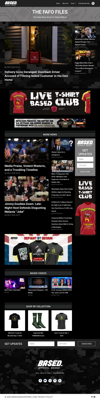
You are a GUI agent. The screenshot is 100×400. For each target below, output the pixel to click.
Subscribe (85, 172)
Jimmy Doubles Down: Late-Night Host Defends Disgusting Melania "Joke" (25, 207)
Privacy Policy (45, 397)
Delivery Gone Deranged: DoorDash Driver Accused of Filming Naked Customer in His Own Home (36, 75)
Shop (73, 3)
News (58, 3)
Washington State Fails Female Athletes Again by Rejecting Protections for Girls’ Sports (62, 192)
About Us (65, 3)
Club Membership (84, 3)
